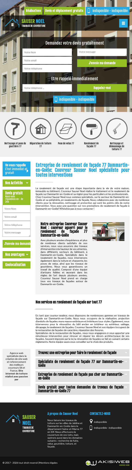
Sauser (33, 23)
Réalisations (33, 11)
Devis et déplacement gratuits (64, 11)
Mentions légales (48, 462)
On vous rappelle (16, 169)
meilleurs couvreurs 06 (16, 366)
